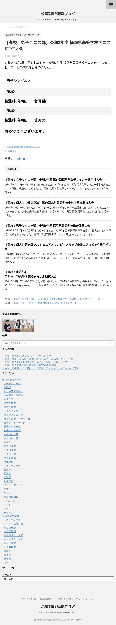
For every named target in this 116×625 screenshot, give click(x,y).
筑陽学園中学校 (10, 516)
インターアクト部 (13, 485)
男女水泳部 (10, 543)
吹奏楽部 (8, 481)
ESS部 (7, 387)
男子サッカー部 (12, 426)
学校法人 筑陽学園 (28, 599)
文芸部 (7, 493)
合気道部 (8, 462)
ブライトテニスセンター (85, 599)
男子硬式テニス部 (32, 146)
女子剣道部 (10, 458)
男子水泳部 (10, 446)
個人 (6, 508)
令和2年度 (11, 151)
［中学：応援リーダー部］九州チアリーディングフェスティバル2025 (40, 368)
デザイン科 (10, 512)
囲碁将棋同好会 (12, 497)
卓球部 (7, 442)
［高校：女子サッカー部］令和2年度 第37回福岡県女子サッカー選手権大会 (53, 179)
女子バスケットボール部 (17, 418)
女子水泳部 (10, 450)
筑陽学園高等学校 (15, 146)
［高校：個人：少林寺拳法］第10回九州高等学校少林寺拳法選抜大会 (49, 202)
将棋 (7, 505)
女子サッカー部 (12, 430)
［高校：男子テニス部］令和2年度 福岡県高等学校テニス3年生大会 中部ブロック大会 (56, 299)
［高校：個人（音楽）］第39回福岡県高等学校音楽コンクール (45, 303)
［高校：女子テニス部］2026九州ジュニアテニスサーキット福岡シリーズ (42, 359)
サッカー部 (10, 527)
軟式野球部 (10, 407)
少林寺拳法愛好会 (13, 395)
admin (21, 158)
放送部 (7, 477)
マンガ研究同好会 (13, 391)
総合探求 (8, 399)
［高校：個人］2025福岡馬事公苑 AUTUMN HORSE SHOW (35, 362)
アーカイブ (8, 574)
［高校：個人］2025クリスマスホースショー (26, 355)
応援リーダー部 (12, 465)
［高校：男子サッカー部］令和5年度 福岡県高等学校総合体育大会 (47, 225)
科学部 (7, 551)
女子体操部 (10, 547)
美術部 (7, 469)
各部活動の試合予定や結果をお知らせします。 (58, 612)
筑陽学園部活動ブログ (58, 14)
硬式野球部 (10, 403)
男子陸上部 (10, 454)
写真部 (7, 473)
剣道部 (7, 559)
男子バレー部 (11, 438)
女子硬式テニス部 (13, 415)
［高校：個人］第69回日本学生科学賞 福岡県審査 (29, 365)
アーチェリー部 (12, 383)
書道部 (7, 489)
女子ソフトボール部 (15, 422)
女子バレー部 (11, 434)
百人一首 (10, 501)
